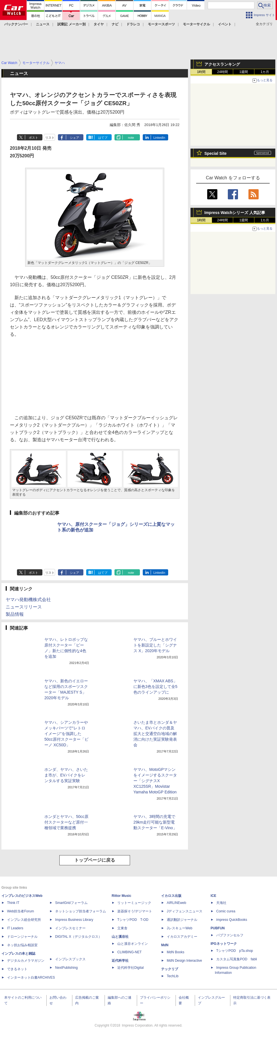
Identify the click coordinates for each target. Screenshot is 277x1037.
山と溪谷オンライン (132, 944)
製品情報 (15, 614)
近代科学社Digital (130, 968)
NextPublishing (66, 968)
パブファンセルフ (229, 935)
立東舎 (122, 928)
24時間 (222, 72)
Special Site (215, 153)
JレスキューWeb (179, 928)
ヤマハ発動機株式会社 (28, 599)
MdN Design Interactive (184, 961)
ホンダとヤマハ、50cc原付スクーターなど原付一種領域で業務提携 (66, 822)
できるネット (17, 969)
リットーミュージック (134, 903)
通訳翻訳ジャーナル (182, 920)
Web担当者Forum (20, 911)
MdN (164, 945)
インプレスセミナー (70, 928)
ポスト (33, 137)
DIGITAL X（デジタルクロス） (78, 937)
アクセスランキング (222, 64)
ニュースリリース (24, 606)
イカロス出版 (171, 896)
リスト (50, 137)
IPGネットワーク (224, 944)
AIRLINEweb (176, 903)
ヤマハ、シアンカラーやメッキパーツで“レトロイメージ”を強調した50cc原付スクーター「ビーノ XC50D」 (66, 733)
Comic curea (225, 911)
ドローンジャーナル (22, 937)
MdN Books (175, 952)
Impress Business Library (74, 920)
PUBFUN (218, 928)
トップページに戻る (94, 860)
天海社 (221, 903)
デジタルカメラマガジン (25, 961)
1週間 (243, 72)
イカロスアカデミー (182, 937)
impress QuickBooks (231, 920)
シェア (74, 137)
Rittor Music (121, 896)
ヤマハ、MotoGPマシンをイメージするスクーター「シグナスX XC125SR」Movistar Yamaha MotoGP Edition (155, 780)
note (131, 137)
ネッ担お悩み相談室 (22, 945)
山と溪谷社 (120, 937)
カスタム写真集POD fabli (236, 959)
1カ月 (265, 72)
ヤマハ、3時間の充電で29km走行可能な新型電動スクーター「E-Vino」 (155, 822)
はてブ (102, 137)
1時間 (201, 72)
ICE (213, 896)
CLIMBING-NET (129, 952)
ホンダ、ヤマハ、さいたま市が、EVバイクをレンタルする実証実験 (66, 775)
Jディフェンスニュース (184, 911)
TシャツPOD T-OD (132, 920)
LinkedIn (159, 137)
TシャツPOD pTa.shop (234, 951)
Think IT (13, 903)
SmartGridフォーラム (71, 903)
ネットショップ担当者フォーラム (80, 911)
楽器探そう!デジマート (134, 911)
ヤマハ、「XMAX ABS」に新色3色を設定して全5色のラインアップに (155, 686)
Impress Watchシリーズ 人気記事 (234, 212)
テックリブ (169, 969)
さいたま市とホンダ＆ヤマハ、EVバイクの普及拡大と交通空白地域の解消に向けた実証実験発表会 (155, 733)
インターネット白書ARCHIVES (31, 977)
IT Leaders (15, 928)
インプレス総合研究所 (24, 920)
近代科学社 (120, 961)
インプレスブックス (70, 959)
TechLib (172, 976)
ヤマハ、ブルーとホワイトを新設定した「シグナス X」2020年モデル (155, 645)
